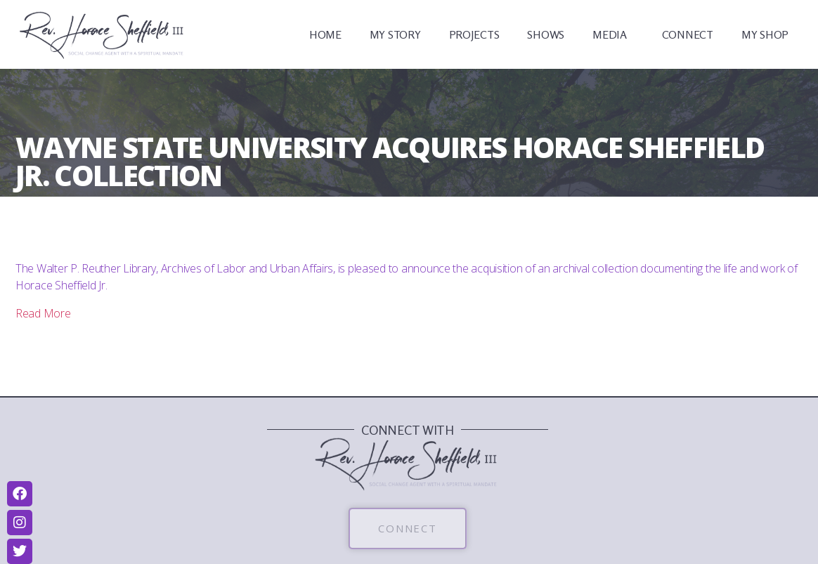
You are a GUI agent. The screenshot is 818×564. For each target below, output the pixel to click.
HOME (325, 34)
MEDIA (613, 34)
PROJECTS (474, 34)
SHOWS (545, 34)
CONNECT (687, 34)
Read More (43, 313)
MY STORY (395, 34)
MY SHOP (764, 34)
